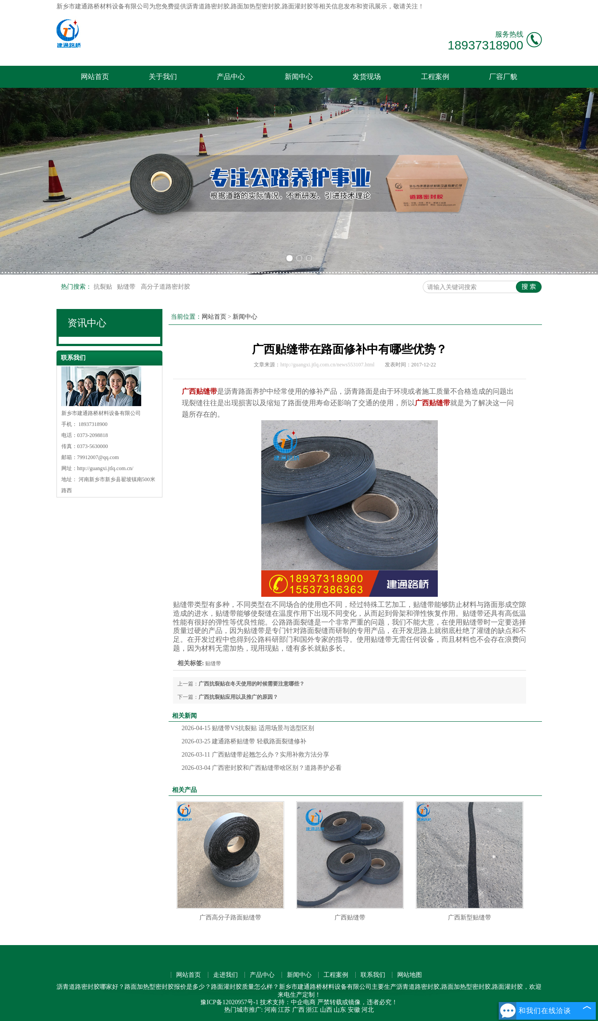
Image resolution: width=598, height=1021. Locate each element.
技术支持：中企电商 (288, 1002)
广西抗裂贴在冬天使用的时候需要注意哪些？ (252, 684)
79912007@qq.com (98, 457)
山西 (326, 1009)
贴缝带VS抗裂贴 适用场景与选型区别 (248, 728)
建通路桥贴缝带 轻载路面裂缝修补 (244, 741)
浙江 (312, 1009)
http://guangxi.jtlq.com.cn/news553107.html (327, 365)
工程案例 (435, 76)
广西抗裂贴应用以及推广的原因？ (238, 697)
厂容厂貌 (503, 76)
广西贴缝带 (350, 917)
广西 (298, 1009)
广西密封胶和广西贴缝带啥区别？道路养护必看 (262, 768)
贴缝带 (127, 286)
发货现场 (367, 76)
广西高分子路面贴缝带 (230, 917)
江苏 (284, 1009)
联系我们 (373, 975)
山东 (340, 1009)
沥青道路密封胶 (207, 6)
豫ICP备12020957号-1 (229, 1002)
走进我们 (225, 975)
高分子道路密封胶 (165, 286)
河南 (270, 1009)
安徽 (354, 1009)
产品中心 (231, 76)
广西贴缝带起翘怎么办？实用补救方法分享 (255, 754)
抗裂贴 (104, 286)
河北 (367, 1009)
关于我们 (163, 76)
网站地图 (409, 975)
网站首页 (95, 76)
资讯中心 (87, 322)
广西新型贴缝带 (469, 917)
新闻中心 (299, 76)
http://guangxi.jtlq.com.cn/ (105, 468)
